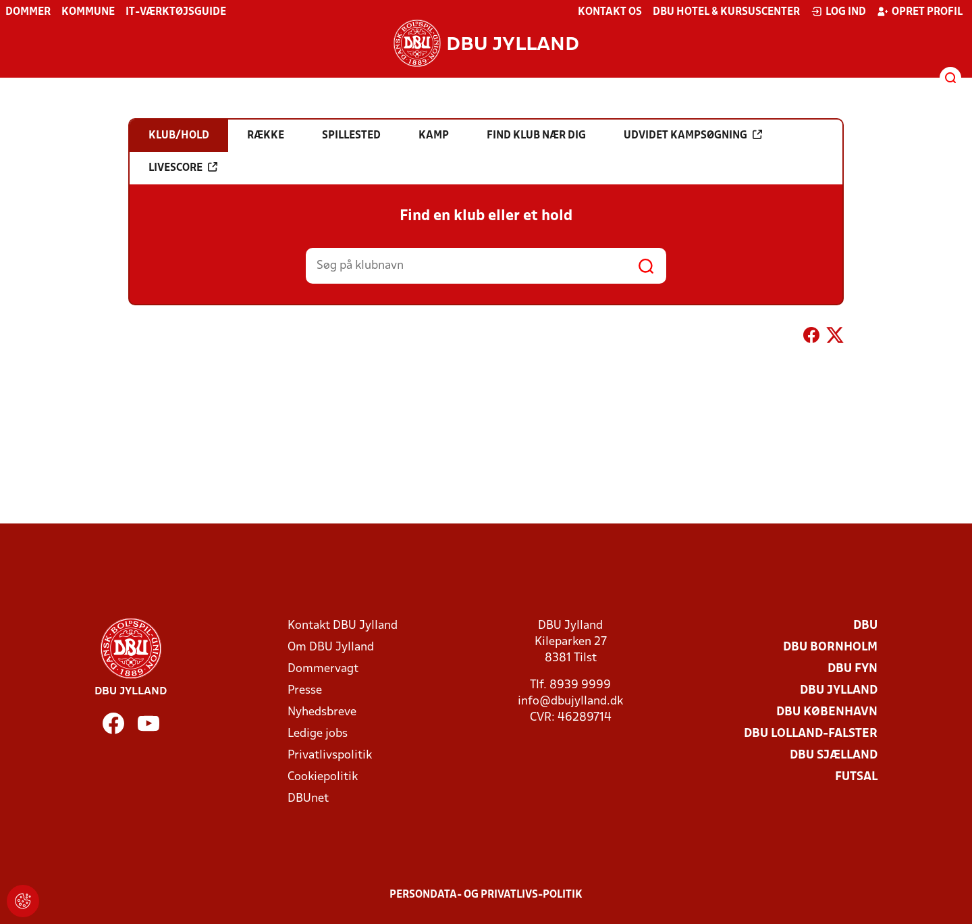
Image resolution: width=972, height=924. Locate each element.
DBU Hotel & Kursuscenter (726, 12)
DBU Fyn (853, 669)
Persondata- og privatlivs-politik (486, 895)
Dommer (28, 12)
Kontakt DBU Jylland (343, 626)
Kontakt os (610, 12)
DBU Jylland (839, 690)
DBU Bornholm (830, 647)
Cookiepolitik (323, 777)
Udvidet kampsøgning (693, 135)
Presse (305, 690)
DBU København (827, 712)
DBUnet (308, 798)
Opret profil (920, 11)
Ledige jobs (318, 734)
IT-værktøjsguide (176, 12)
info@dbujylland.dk (570, 701)
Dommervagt (323, 669)
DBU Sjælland (834, 755)
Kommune (88, 12)
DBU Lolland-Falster (811, 734)
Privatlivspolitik (330, 755)
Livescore (182, 167)
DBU (865, 626)
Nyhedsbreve (322, 712)
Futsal (856, 777)
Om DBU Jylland (331, 647)
